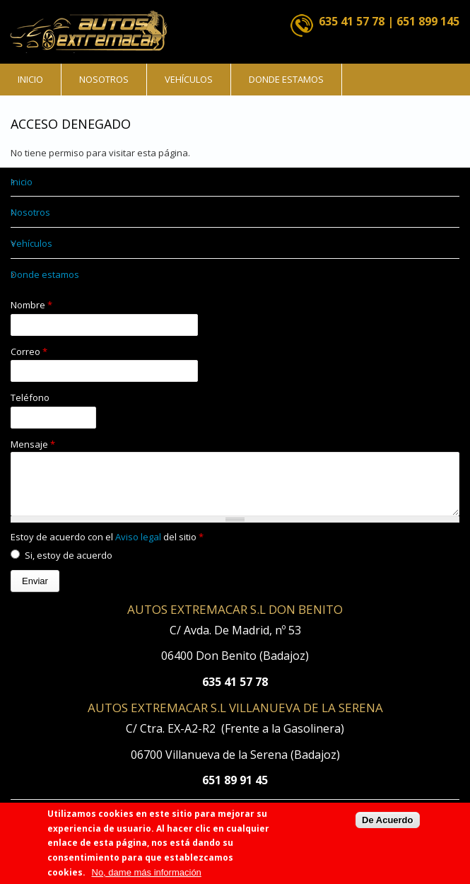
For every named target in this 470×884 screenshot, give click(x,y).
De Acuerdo (387, 826)
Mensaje (33, 444)
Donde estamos (286, 79)
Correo (29, 351)
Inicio (30, 79)
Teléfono (30, 397)
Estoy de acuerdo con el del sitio (107, 547)
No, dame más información (146, 878)
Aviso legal (139, 547)
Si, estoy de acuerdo (68, 565)
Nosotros (104, 79)
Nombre (31, 304)
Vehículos (189, 79)
